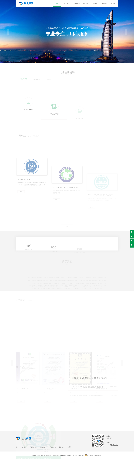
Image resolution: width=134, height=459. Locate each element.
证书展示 (85, 3)
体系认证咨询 (94, 3)
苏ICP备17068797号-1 (78, 455)
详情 (21, 209)
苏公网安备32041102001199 (95, 455)
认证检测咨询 (76, 3)
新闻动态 (104, 3)
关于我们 (66, 3)
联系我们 (113, 3)
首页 (57, 3)
